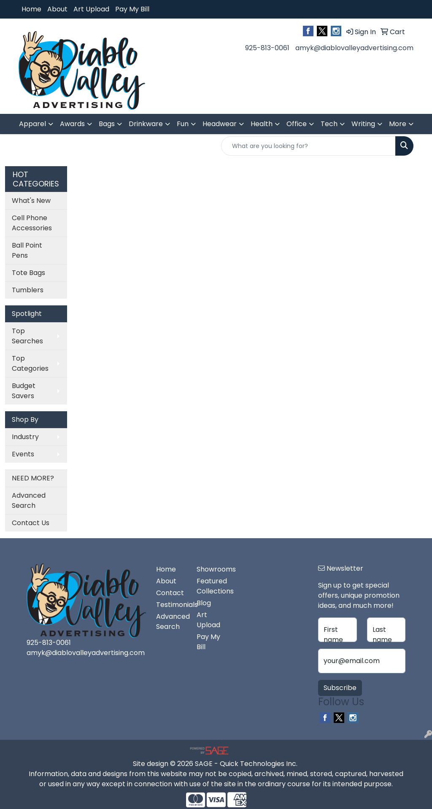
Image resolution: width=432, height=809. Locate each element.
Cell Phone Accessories (32, 223)
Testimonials (171, 604)
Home (31, 9)
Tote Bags (28, 273)
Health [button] (262, 124)
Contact (170, 593)
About (57, 9)
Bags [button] (107, 124)
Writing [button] (363, 124)
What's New (31, 200)
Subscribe (340, 688)
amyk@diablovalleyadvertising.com (354, 48)
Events (23, 454)
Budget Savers (23, 391)
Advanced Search (29, 500)
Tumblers (27, 290)
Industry (25, 437)
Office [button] (296, 124)
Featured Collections (212, 586)
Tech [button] (329, 124)
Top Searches (27, 336)
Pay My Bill (132, 9)
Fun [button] (183, 124)
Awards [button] (72, 124)
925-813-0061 (267, 48)
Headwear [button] (219, 124)
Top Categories (30, 363)
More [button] (397, 124)
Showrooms (212, 569)
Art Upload (91, 9)
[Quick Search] (308, 146)
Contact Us (30, 523)
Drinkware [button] (146, 124)
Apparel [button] (32, 124)
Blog (204, 603)
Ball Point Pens (27, 250)
